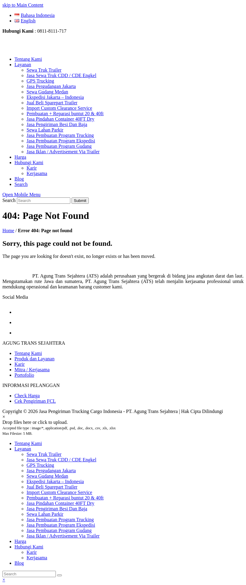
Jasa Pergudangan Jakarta (51, 470)
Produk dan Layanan (34, 358)
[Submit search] (59, 575)
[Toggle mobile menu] (21, 194)
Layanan (22, 448)
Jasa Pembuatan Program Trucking (60, 519)
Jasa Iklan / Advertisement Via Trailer (63, 535)
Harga (20, 541)
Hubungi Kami (28, 546)
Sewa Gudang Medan (47, 476)
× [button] (3, 579)
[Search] (29, 574)
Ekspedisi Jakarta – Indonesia (55, 481)
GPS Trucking (40, 465)
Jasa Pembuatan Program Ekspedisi (61, 525)
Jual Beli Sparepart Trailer (52, 486)
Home (8, 230)
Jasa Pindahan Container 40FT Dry (60, 503)
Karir (19, 364)
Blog (19, 563)
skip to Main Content (22, 5)
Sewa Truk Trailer (44, 454)
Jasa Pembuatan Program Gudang (59, 530)
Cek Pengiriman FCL (35, 401)
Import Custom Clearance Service (59, 492)
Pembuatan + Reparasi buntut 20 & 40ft (65, 497)
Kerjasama (37, 557)
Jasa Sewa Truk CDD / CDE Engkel (61, 459)
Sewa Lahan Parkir (45, 514)
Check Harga (27, 395)
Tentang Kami (28, 353)
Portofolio (24, 375)
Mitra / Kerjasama (32, 369)
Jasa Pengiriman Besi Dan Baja (57, 508)
